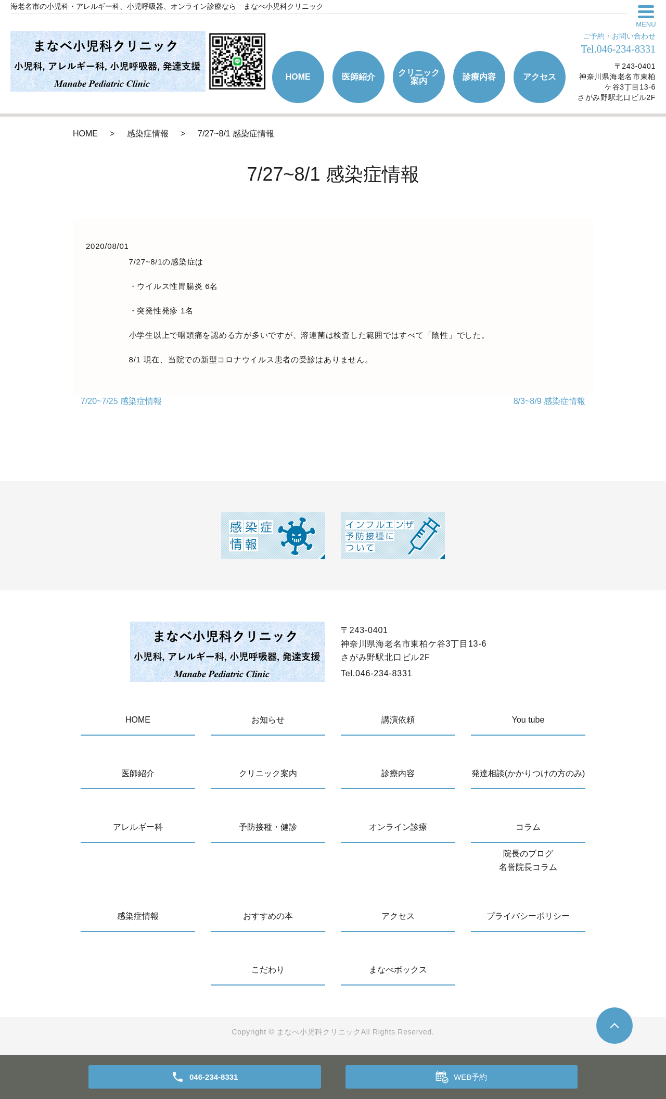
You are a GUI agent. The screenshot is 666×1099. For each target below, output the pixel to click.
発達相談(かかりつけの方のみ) (528, 773)
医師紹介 (358, 76)
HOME (298, 76)
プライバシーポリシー (528, 916)
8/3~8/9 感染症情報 (549, 401)
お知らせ (268, 719)
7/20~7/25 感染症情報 (121, 401)
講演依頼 (398, 719)
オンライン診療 (398, 827)
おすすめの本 (268, 916)
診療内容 (479, 76)
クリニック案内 (419, 76)
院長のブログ (528, 853)
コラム (528, 827)
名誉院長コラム (528, 867)
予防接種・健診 (268, 827)
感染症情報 (148, 133)
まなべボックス (398, 969)
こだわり (268, 969)
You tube (528, 719)
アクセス (539, 76)
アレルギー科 (138, 827)
